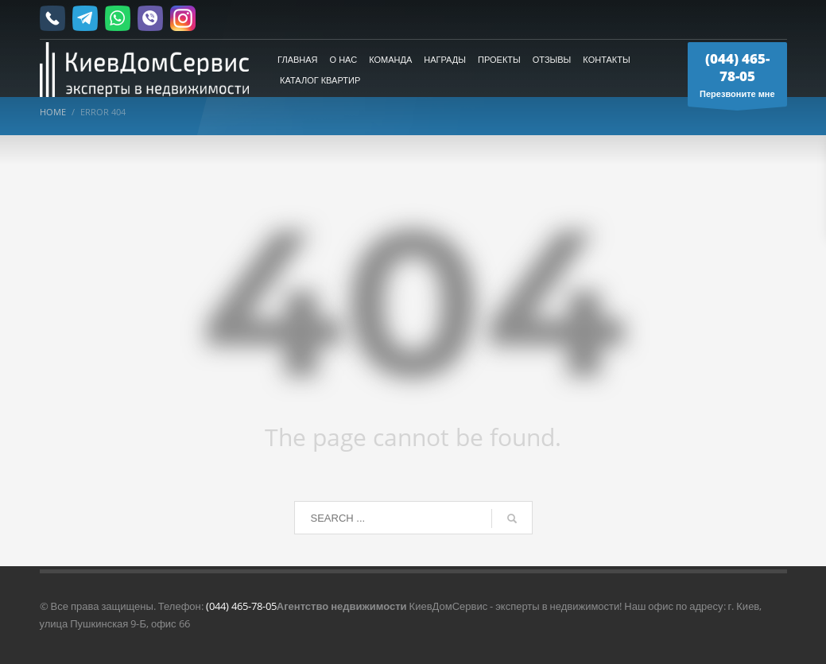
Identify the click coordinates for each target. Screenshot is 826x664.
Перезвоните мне (737, 78)
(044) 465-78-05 (241, 606)
